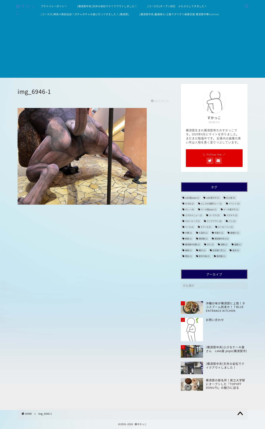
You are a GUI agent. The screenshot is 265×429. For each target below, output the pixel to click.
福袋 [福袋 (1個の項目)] (188, 250)
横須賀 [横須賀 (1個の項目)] (203, 238)
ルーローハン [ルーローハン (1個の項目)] (225, 226)
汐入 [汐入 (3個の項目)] (210, 244)
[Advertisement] (133, 49)
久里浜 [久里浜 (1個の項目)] (203, 232)
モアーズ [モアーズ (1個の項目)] (206, 226)
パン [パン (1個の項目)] (232, 221)
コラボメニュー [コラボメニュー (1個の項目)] (193, 215)
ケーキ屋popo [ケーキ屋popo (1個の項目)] (209, 209)
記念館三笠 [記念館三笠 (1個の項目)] (219, 250)
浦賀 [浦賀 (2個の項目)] (224, 244)
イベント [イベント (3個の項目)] (234, 203)
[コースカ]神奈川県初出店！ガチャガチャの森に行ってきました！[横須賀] (85, 14)
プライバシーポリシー (54, 6)
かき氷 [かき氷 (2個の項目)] (189, 203)
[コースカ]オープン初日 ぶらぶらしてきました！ (177, 6)
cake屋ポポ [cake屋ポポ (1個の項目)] (212, 197)
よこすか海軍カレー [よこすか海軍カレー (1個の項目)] (211, 203)
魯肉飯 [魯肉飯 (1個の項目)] (221, 256)
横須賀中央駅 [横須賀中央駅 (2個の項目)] (192, 244)
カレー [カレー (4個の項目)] (189, 209)
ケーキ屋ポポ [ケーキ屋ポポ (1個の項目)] (230, 209)
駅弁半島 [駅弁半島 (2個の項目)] (204, 256)
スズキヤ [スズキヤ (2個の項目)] (231, 215)
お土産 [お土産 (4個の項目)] (230, 197)
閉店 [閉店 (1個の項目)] (188, 256)
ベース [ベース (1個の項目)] (189, 226)
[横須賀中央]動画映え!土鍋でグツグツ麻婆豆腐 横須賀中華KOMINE (179, 14)
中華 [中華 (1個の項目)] (188, 232)
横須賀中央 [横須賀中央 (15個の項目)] (222, 238)
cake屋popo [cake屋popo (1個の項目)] (192, 197)
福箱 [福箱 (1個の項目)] (237, 244)
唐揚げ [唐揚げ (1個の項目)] (234, 232)
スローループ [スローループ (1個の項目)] (192, 221)
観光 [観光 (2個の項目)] (202, 250)
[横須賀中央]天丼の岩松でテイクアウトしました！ (107, 6)
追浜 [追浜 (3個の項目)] (235, 250)
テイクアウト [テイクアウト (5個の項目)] (214, 221)
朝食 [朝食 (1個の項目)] (188, 238)
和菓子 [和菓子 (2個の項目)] (219, 232)
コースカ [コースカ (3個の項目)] (214, 215)
